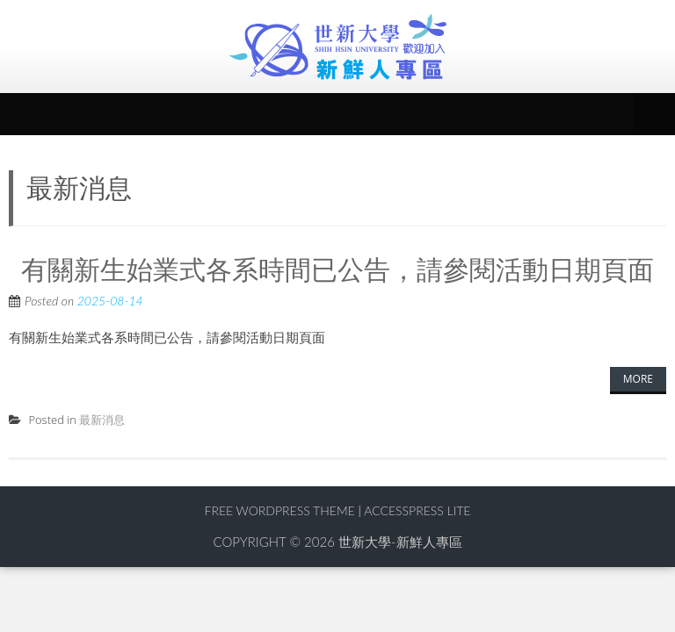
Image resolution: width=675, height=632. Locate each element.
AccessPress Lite (417, 510)
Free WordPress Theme (279, 510)
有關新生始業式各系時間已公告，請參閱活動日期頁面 (337, 268)
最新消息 (102, 419)
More (638, 378)
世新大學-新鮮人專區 (400, 541)
